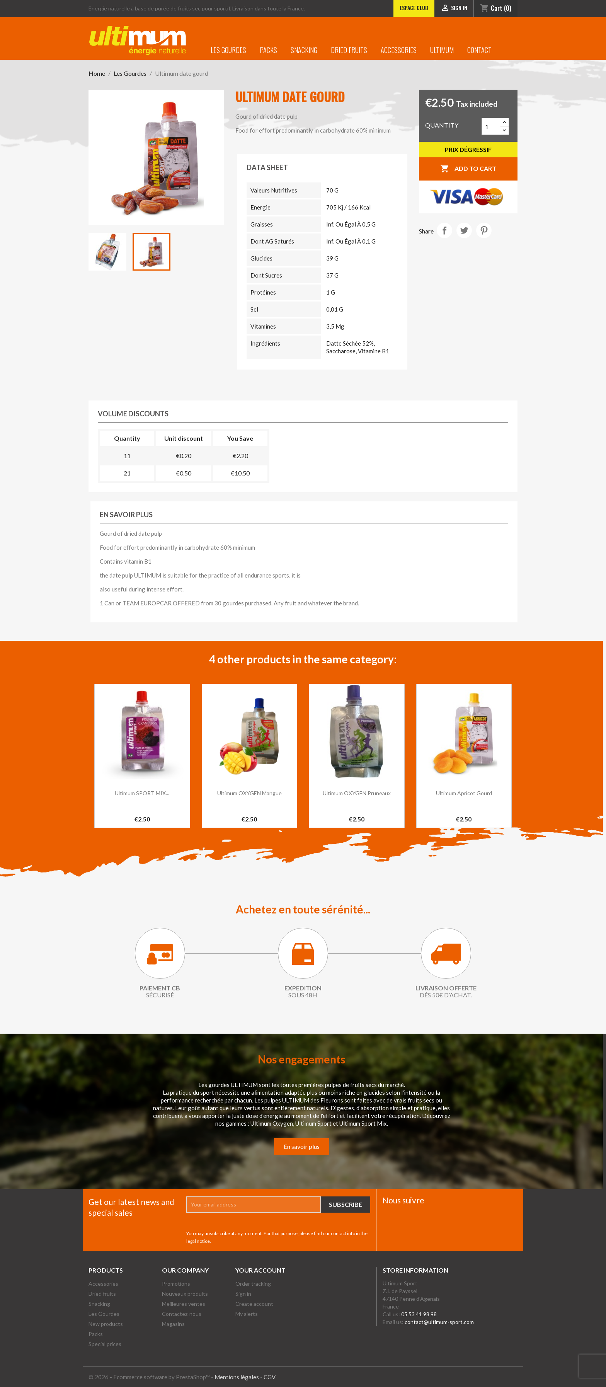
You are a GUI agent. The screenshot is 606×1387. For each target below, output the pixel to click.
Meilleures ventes (183, 1303)
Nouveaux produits (185, 1293)
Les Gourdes (228, 50)
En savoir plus (302, 1146)
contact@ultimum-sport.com (439, 1322)
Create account (254, 1303)
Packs (268, 50)
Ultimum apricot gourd (464, 793)
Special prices (105, 1344)
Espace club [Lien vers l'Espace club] (414, 7)
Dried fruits (349, 50)
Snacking (304, 50)
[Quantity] (491, 126)
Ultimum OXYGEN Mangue (249, 793)
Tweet (464, 230)
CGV (270, 1376)
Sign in (243, 1293)
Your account (260, 1270)
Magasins (173, 1324)
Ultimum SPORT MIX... (142, 793)
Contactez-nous (181, 1313)
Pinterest (484, 230)
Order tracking (253, 1283)
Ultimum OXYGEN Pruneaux (357, 793)
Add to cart (468, 169)
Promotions (176, 1283)
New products (106, 1324)
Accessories (399, 50)
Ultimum (442, 50)
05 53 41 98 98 (419, 1314)
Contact (479, 50)
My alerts (246, 1313)
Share (444, 230)
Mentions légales (236, 1376)
